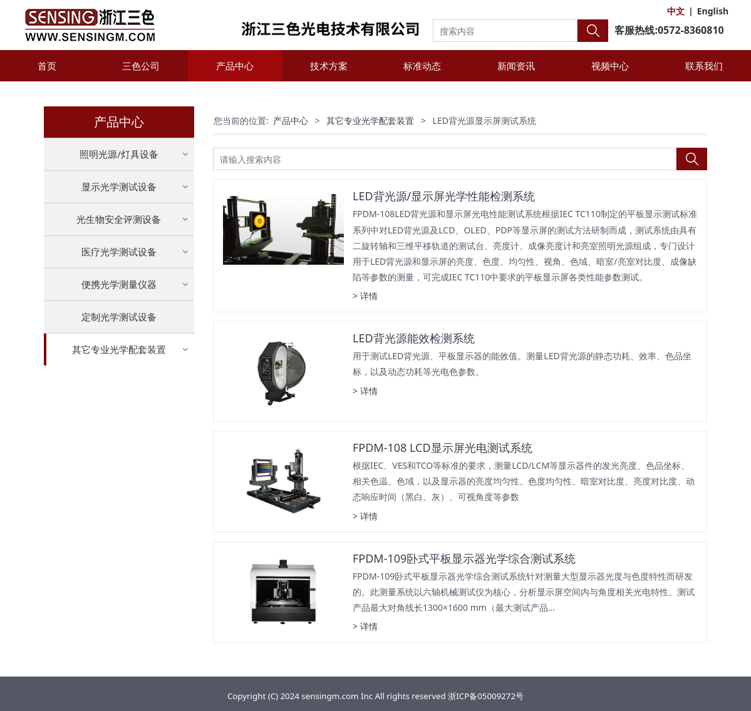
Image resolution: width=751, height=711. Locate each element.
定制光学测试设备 (119, 316)
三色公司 (141, 65)
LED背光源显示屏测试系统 (118, 423)
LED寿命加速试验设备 (119, 380)
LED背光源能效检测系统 (414, 337)
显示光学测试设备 (119, 186)
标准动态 (422, 65)
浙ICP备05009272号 (486, 696)
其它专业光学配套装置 (119, 349)
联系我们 (704, 65)
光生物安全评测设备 (118, 219)
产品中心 (235, 65)
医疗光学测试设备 (119, 251)
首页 (47, 65)
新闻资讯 (516, 65)
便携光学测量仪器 (119, 284)
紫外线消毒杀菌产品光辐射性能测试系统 (119, 454)
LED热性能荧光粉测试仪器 (118, 401)
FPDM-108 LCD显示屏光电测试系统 (442, 447)
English (712, 11)
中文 (676, 11)
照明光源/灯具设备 (119, 154)
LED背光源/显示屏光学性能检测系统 (444, 195)
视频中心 (610, 65)
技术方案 (329, 65)
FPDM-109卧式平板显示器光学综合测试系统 (464, 558)
